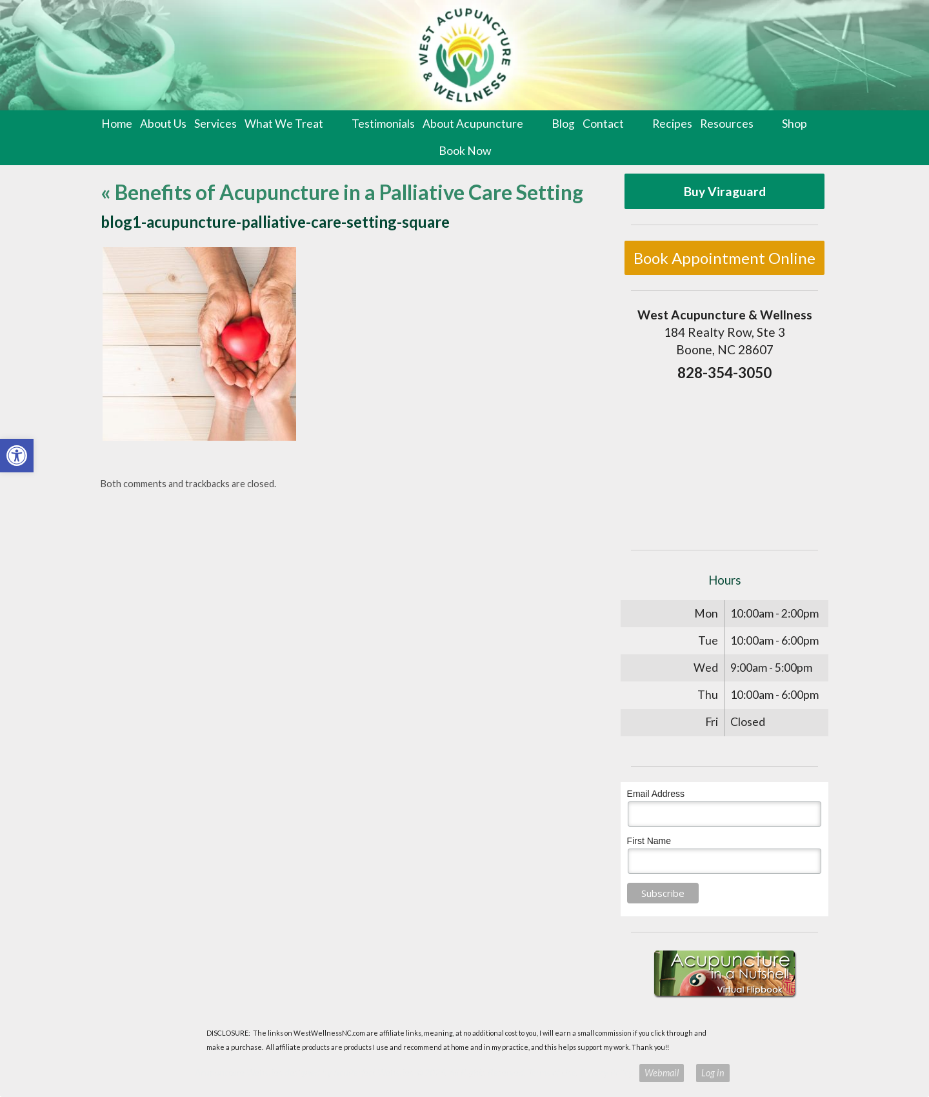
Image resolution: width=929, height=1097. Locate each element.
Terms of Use (552, 1072)
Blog (563, 123)
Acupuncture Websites (239, 1072)
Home (116, 123)
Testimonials (383, 123)
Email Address (655, 794)
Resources (727, 123)
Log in (712, 1072)
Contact (603, 123)
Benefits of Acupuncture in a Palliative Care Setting (342, 192)
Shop (794, 123)
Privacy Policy (606, 1072)
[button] (17, 455)
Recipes (672, 123)
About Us (163, 123)
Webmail (661, 1072)
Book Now (465, 150)
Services (215, 123)
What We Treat (284, 123)
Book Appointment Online (724, 257)
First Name (649, 841)
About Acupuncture (473, 123)
